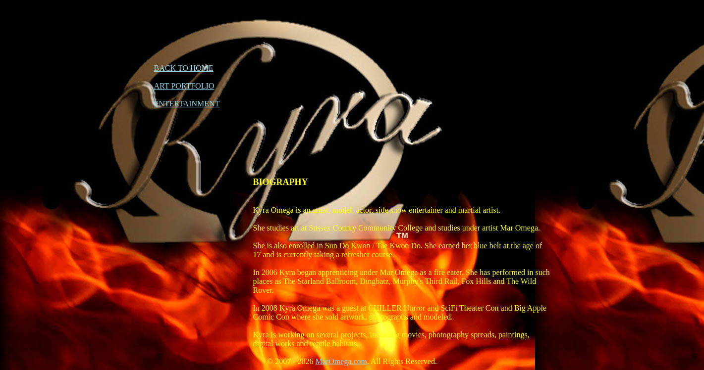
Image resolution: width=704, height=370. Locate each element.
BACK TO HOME (184, 68)
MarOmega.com (341, 361)
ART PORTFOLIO (184, 86)
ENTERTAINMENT (187, 103)
